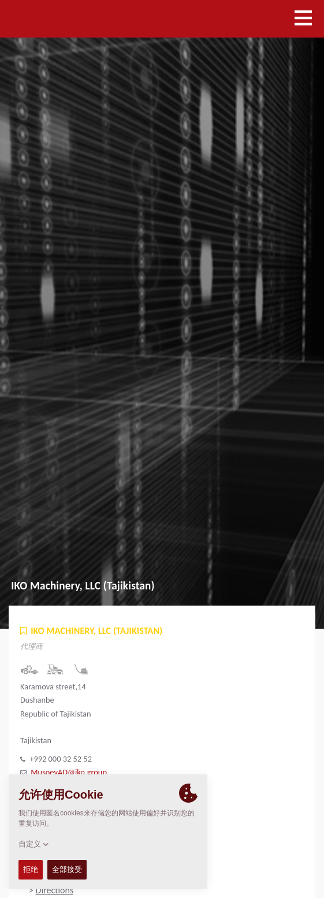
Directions (55, 890)
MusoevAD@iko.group (69, 772)
